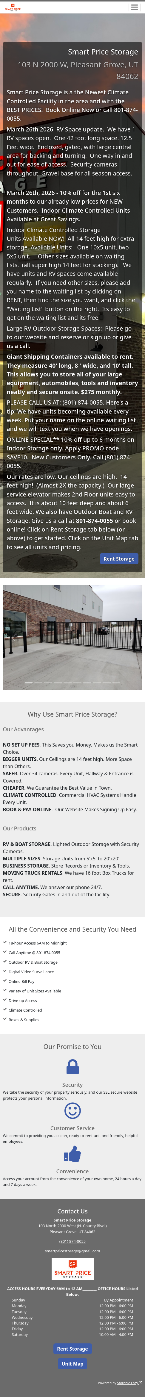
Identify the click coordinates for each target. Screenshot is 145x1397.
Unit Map (72, 1363)
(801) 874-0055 (72, 1241)
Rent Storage (119, 559)
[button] (13, 637)
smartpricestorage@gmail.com (72, 1251)
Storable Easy (129, 1383)
